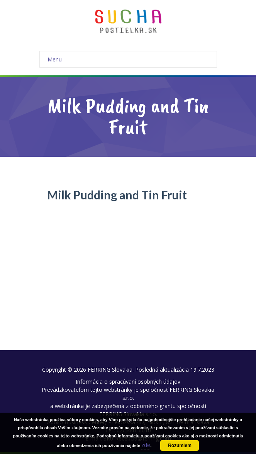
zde (145, 445)
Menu (132, 59)
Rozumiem (180, 445)
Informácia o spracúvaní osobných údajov (128, 381)
